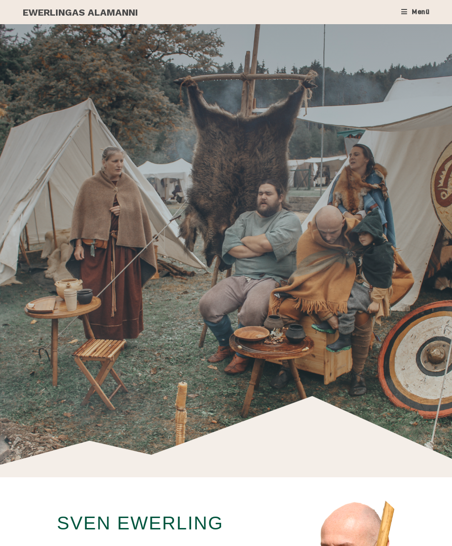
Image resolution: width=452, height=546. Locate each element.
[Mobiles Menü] (415, 12)
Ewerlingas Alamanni (80, 12)
